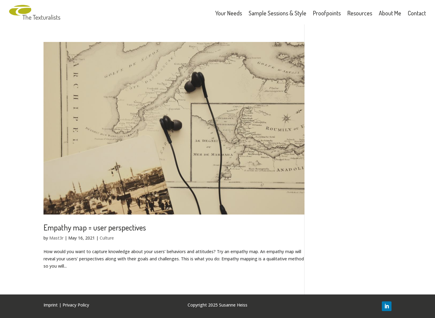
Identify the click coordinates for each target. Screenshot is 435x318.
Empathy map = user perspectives (95, 227)
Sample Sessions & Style (277, 13)
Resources (359, 13)
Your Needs (228, 13)
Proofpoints (327, 13)
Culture (107, 238)
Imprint (51, 305)
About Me (390, 13)
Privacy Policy (76, 305)
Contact (417, 13)
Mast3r (56, 238)
